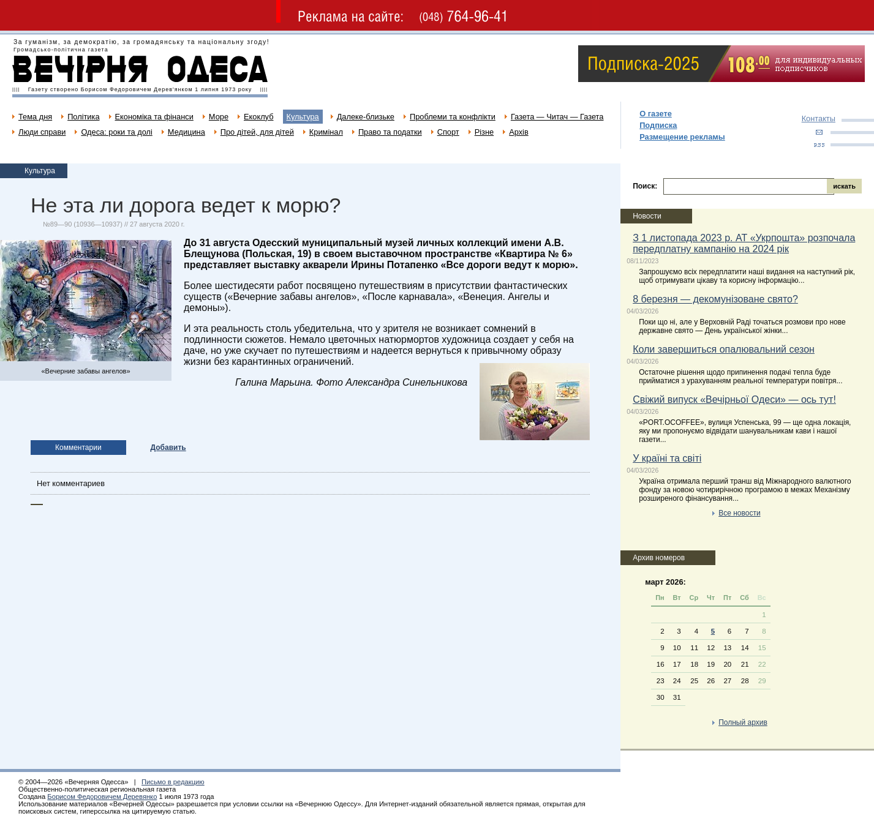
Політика (83, 116)
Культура (303, 116)
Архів (519, 132)
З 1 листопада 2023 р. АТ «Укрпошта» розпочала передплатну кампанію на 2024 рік (744, 243)
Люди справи (42, 132)
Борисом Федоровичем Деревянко (102, 796)
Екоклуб (258, 116)
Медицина (186, 132)
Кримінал (326, 132)
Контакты (818, 118)
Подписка (658, 125)
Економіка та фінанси (154, 116)
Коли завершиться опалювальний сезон (724, 349)
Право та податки (390, 132)
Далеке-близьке (365, 116)
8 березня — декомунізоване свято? (715, 299)
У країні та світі (667, 458)
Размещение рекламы (682, 136)
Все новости (739, 513)
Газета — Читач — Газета (557, 116)
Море (218, 116)
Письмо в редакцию (173, 781)
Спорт (448, 132)
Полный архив (742, 722)
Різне (484, 132)
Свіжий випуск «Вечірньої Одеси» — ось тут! (734, 399)
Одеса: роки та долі (116, 132)
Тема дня (35, 116)
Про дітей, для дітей (257, 132)
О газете (655, 113)
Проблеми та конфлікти (452, 116)
